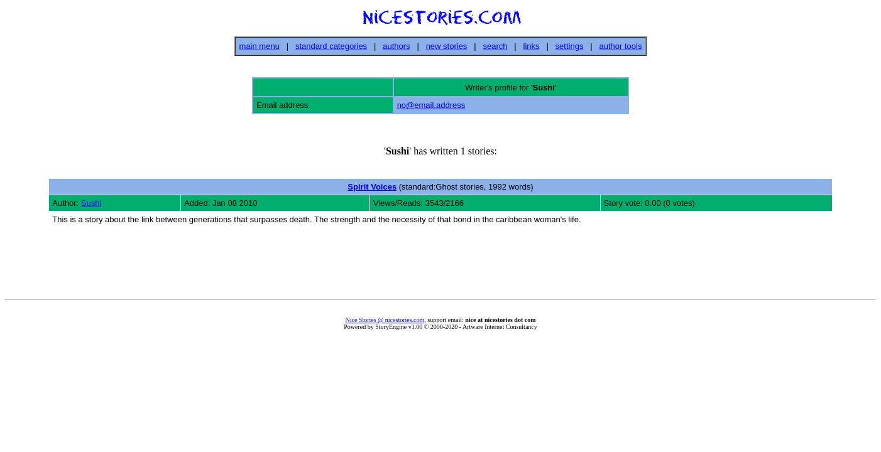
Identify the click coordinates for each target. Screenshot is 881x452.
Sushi (91, 203)
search (495, 46)
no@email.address (431, 105)
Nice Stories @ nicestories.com (384, 319)
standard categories (331, 46)
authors (396, 46)
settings (569, 46)
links (531, 46)
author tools (620, 46)
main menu (259, 46)
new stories (447, 46)
